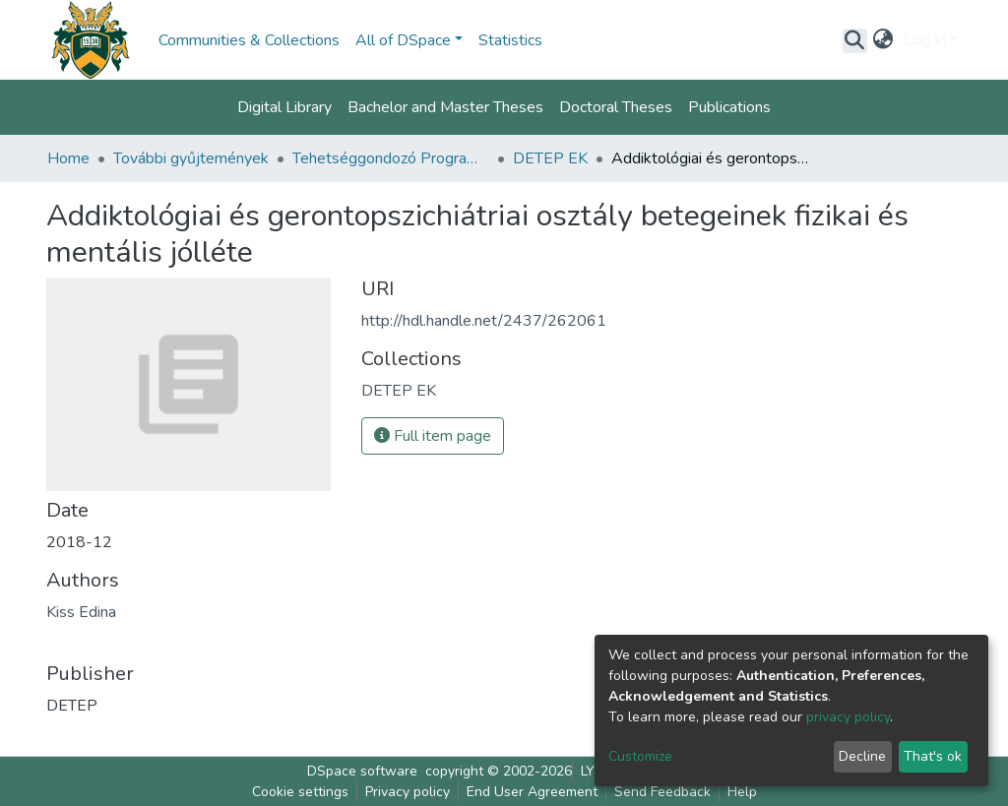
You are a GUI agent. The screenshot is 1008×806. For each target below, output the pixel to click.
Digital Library (284, 107)
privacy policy (848, 717)
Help (742, 791)
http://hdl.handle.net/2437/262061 (483, 321)
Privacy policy (407, 791)
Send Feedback (662, 791)
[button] (883, 40)
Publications (729, 107)
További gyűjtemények (191, 158)
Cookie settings (300, 791)
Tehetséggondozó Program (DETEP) (390, 158)
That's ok (933, 756)
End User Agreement (532, 791)
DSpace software (362, 771)
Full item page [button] (432, 436)
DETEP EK (550, 158)
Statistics (510, 40)
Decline (862, 756)
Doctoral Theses (615, 107)
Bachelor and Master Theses (445, 107)
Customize (640, 756)
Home (68, 158)
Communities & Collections (249, 40)
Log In (925, 40)
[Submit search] (855, 40)
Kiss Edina (81, 612)
